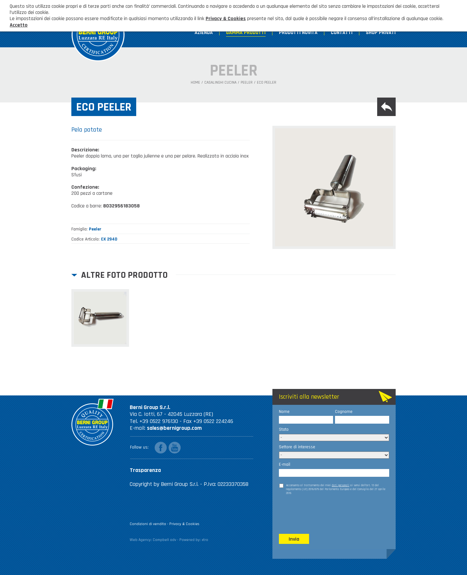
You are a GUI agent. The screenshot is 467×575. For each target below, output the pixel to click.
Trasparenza (145, 470)
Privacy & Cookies (184, 524)
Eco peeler (266, 82)
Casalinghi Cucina (220, 82)
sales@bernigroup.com (174, 428)
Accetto (19, 25)
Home (195, 82)
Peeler (247, 82)
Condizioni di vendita (148, 524)
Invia (294, 539)
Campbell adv (164, 539)
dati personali (340, 485)
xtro (205, 539)
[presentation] (328, 514)
